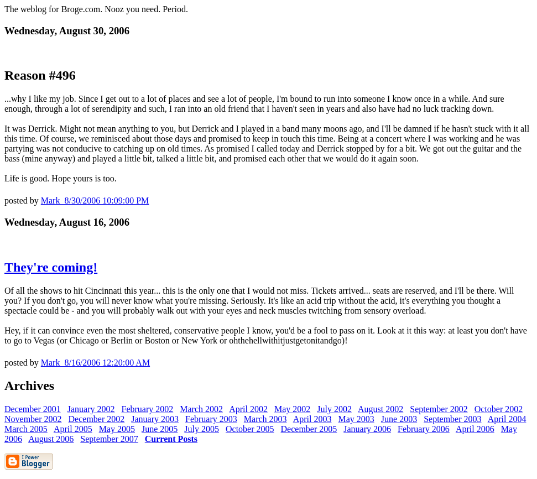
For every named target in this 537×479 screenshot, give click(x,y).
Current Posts (171, 439)
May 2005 (117, 429)
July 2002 (334, 409)
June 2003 (399, 419)
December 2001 (32, 409)
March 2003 (265, 419)
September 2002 (438, 409)
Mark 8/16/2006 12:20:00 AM (95, 362)
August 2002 (380, 409)
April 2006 (475, 429)
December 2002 (97, 419)
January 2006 (367, 429)
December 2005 (309, 429)
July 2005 (201, 429)
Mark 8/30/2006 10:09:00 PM (95, 200)
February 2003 (211, 419)
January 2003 (155, 419)
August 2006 (51, 439)
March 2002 (201, 409)
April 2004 (507, 419)
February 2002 (148, 409)
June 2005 (160, 429)
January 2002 (91, 409)
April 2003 (312, 419)
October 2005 (250, 429)
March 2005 (26, 429)
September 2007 (109, 439)
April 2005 (73, 429)
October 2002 (499, 409)
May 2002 (292, 409)
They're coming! (50, 267)
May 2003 (356, 419)
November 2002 (33, 419)
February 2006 (424, 429)
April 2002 (248, 409)
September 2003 (452, 419)
